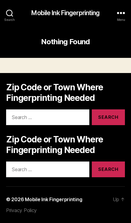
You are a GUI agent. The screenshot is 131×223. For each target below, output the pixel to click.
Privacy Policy (21, 210)
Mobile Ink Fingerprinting (65, 13)
